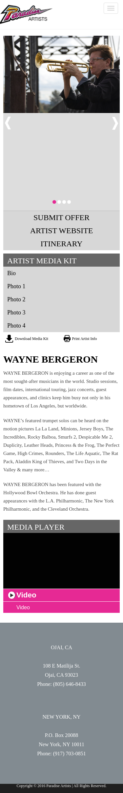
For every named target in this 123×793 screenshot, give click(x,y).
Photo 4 (16, 325)
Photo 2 (16, 299)
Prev (8, 123)
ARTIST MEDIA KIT (41, 260)
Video (23, 607)
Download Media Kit (31, 338)
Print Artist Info (84, 338)
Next (115, 123)
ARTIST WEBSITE (61, 230)
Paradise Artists (26, 14)
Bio (11, 273)
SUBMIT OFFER (61, 217)
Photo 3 (16, 312)
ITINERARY (62, 243)
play (11, 595)
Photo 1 (16, 286)
